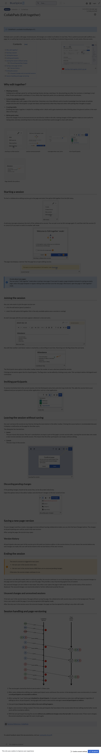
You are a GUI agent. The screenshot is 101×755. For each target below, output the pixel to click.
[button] (79, 751)
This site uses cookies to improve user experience (18, 751)
